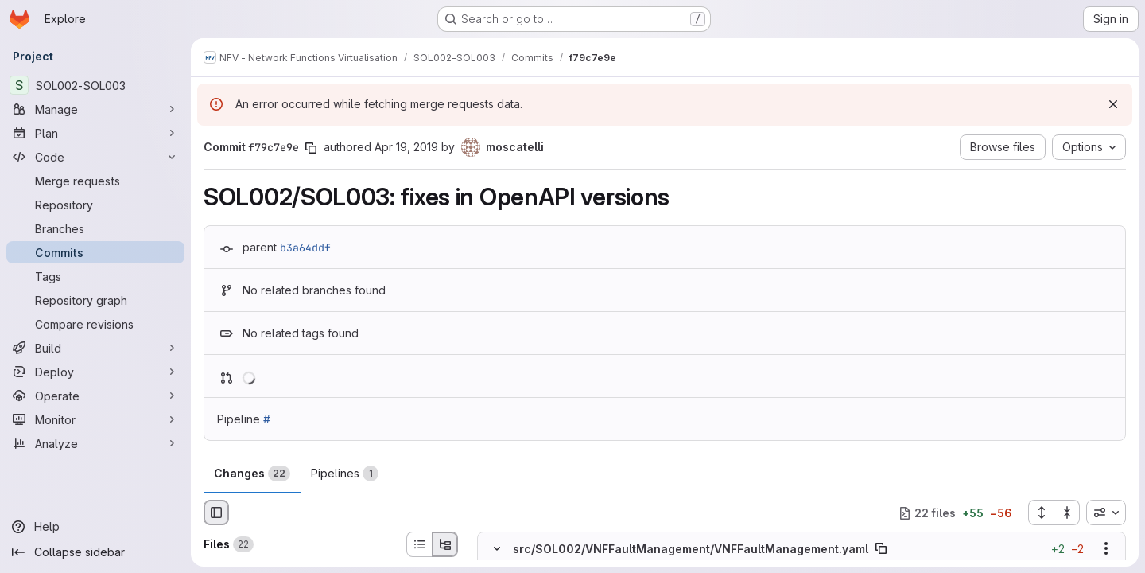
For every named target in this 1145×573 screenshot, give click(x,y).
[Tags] (95, 276)
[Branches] (95, 228)
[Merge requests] (95, 181)
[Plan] (95, 133)
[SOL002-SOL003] (95, 85)
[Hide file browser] (216, 512)
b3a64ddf (305, 247)
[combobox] (1106, 512)
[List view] (419, 544)
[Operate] (95, 395)
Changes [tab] (252, 473)
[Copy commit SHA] (310, 148)
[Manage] (95, 109)
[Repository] (95, 204)
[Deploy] (95, 372)
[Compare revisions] (95, 324)
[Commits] (95, 252)
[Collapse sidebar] (95, 552)
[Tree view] (445, 544)
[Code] (95, 157)
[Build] (95, 348)
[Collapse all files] (1067, 512)
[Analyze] (95, 443)
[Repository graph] (95, 300)
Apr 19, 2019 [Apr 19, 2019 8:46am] (406, 147)
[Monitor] (95, 419)
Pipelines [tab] (344, 473)
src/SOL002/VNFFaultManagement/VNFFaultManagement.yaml (690, 548)
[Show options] (1106, 549)
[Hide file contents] (497, 549)
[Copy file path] (881, 549)
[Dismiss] (1113, 104)
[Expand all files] (1041, 512)
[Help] (95, 527)
